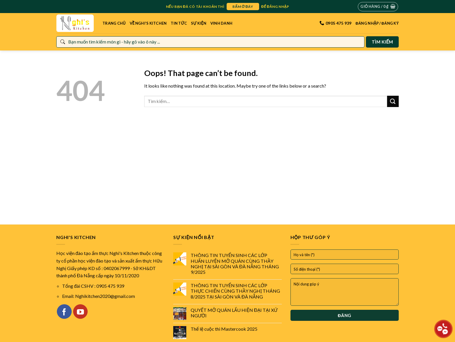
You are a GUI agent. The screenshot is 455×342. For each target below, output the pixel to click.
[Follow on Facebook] (64, 311)
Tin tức (179, 23)
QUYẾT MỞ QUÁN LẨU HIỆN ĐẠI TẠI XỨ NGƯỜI (234, 312)
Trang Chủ (114, 23)
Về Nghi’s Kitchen (148, 23)
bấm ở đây (242, 6)
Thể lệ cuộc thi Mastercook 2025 (224, 329)
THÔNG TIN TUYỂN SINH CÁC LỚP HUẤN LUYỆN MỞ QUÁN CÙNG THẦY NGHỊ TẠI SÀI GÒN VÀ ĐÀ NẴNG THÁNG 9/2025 (235, 263)
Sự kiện (198, 23)
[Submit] (393, 101)
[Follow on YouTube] (80, 311)
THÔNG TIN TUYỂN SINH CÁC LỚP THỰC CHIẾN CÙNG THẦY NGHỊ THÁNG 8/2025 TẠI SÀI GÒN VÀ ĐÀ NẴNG (235, 291)
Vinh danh (221, 23)
